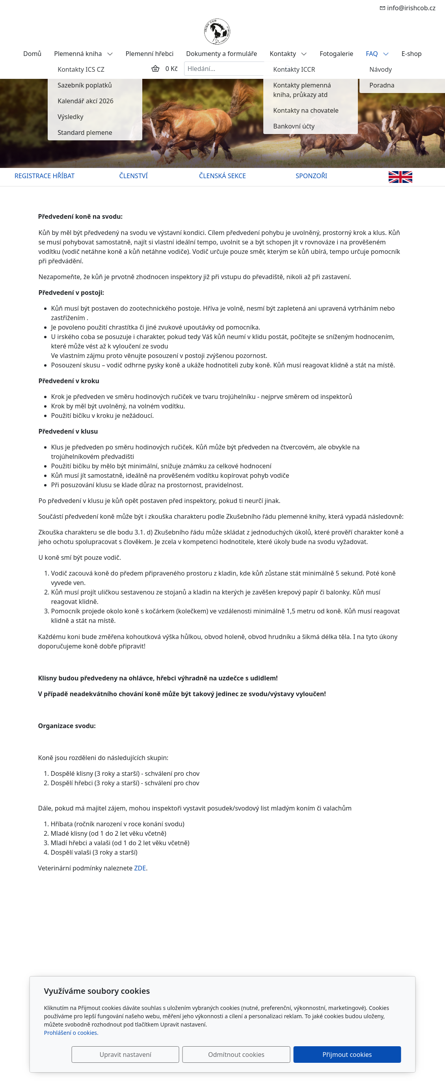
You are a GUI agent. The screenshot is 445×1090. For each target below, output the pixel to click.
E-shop (412, 53)
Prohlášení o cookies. (71, 1032)
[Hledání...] (232, 68)
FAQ (377, 53)
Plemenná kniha (83, 53)
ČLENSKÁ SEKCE (222, 175)
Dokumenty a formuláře (221, 53)
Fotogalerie (336, 53)
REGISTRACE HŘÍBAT (44, 175)
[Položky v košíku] (155, 68)
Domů (32, 53)
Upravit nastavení (205, 1054)
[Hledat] (288, 68)
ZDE (140, 868)
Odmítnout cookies (284, 1054)
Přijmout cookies (363, 1054)
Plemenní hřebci (150, 53)
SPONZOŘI (311, 175)
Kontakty (288, 53)
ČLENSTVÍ (133, 175)
